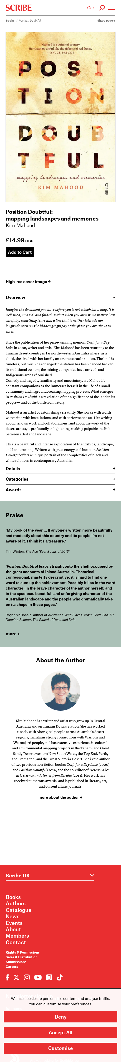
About (13, 929)
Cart (91, 7)
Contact (16, 942)
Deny (60, 1016)
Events (14, 923)
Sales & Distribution (22, 957)
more (13, 634)
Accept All (60, 1032)
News (13, 916)
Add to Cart (20, 252)
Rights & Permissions (23, 952)
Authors (16, 903)
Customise (60, 1048)
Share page (106, 20)
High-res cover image (28, 281)
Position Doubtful (30, 20)
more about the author (60, 797)
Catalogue (18, 910)
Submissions (16, 962)
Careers (12, 966)
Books (10, 20)
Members (17, 935)
